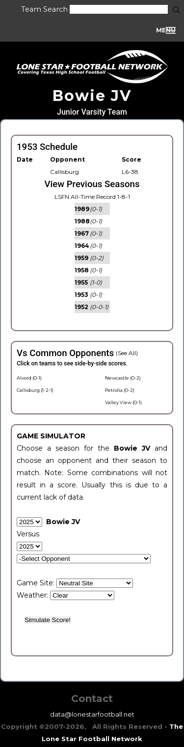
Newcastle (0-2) (123, 378)
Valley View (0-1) (123, 402)
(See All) (127, 353)
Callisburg (64, 171)
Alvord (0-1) (29, 378)
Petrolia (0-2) (119, 390)
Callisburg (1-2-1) (35, 390)
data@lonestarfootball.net (92, 714)
